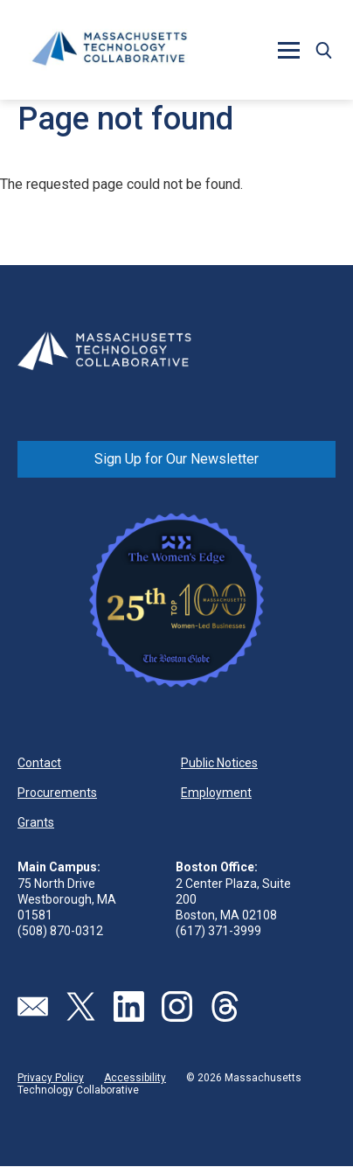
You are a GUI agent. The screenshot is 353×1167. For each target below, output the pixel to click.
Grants (35, 822)
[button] (288, 50)
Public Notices (219, 763)
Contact (39, 763)
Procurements (57, 793)
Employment (216, 793)
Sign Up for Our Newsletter (176, 459)
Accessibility (135, 1078)
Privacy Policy (50, 1078)
